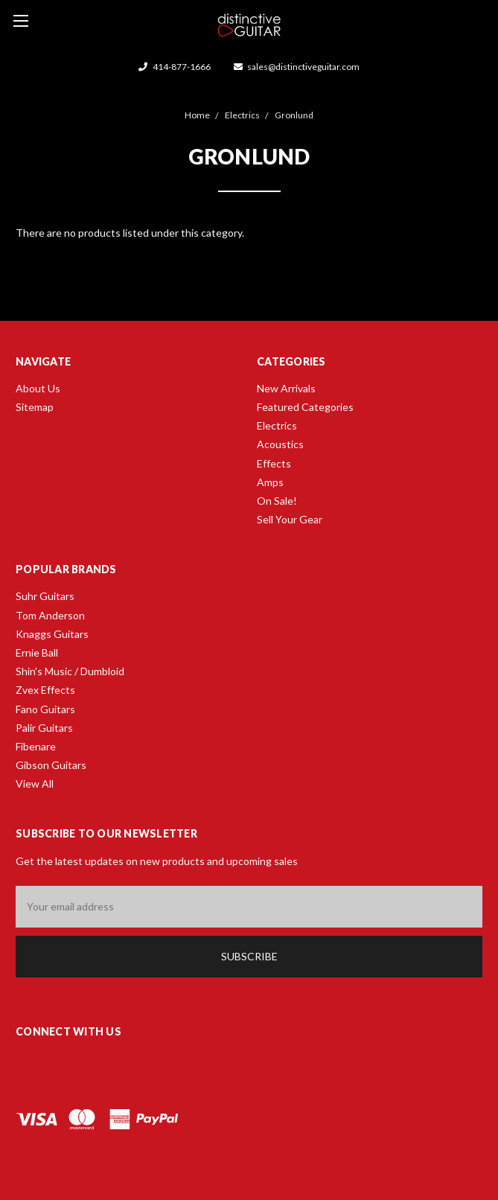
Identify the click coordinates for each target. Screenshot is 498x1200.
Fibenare (36, 746)
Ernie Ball (37, 652)
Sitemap (35, 406)
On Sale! (277, 500)
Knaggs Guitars (52, 634)
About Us (38, 388)
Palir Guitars (44, 727)
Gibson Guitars (51, 765)
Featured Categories (305, 406)
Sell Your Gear (289, 519)
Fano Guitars (45, 709)
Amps (270, 482)
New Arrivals (286, 388)
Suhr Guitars (45, 596)
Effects (274, 463)
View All (35, 783)
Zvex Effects (45, 689)
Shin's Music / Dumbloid (70, 671)
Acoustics (280, 444)
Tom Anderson (50, 615)
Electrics (277, 425)
